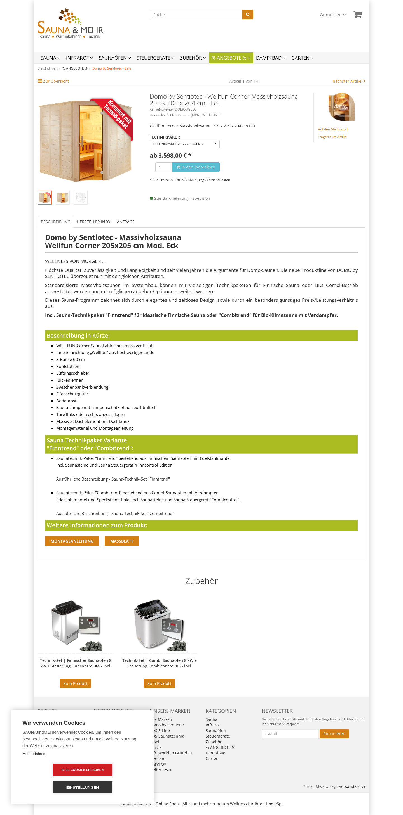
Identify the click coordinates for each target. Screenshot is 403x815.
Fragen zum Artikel (332, 136)
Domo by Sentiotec (167, 725)
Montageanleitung (72, 541)
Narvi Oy (158, 764)
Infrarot (79, 57)
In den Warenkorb (196, 167)
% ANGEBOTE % (231, 57)
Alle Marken (161, 719)
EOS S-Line (160, 730)
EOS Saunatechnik (167, 736)
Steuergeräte (155, 57)
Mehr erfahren (33, 771)
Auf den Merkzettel (333, 129)
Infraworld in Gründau (171, 752)
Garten (302, 57)
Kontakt (45, 719)
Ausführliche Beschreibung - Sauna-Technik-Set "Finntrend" (113, 479)
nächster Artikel (348, 81)
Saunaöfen (115, 57)
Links (42, 725)
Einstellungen (115, 787)
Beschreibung (55, 221)
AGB (98, 725)
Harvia (156, 747)
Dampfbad (271, 57)
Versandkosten (218, 179)
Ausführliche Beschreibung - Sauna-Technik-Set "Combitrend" (115, 513)
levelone (157, 758)
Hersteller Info (93, 221)
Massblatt (121, 541)
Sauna (50, 57)
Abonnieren (334, 733)
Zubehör (193, 57)
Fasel (154, 741)
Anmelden (333, 14)
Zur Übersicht (56, 81)
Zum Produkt (76, 683)
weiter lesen (161, 769)
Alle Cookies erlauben (50, 787)
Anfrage (126, 221)
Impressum (104, 719)
